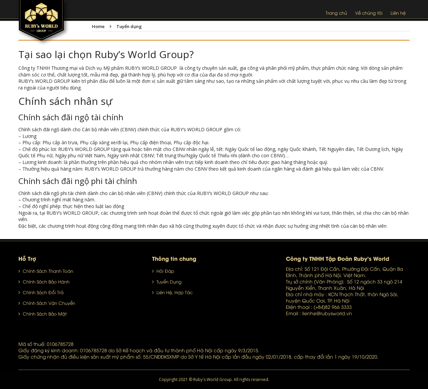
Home (98, 26)
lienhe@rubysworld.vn (327, 313)
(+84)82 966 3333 (333, 307)
